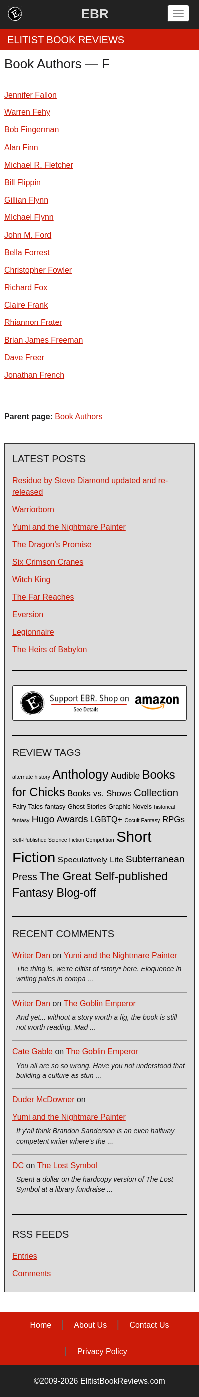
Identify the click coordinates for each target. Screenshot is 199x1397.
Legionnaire (33, 632)
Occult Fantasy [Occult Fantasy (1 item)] (142, 820)
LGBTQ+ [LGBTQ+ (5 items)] (106, 819)
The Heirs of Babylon (49, 649)
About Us (90, 1325)
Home (40, 1325)
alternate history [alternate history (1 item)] (31, 777)
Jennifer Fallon (30, 95)
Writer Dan (31, 955)
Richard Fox (25, 287)
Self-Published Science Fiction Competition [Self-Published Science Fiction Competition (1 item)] (63, 840)
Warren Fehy (27, 112)
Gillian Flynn (26, 200)
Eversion (27, 614)
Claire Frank (26, 305)
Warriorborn (33, 509)
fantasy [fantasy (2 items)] (55, 806)
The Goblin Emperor (100, 1003)
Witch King (31, 579)
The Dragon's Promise (52, 544)
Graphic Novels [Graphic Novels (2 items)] (130, 806)
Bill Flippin (22, 182)
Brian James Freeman (43, 340)
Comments (31, 1273)
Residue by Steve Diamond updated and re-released (90, 486)
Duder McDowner (43, 1099)
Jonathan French (34, 375)
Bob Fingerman (31, 129)
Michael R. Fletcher (38, 165)
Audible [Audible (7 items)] (125, 776)
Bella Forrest (27, 252)
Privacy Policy (102, 1351)
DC (18, 1165)
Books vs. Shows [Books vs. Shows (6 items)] (99, 793)
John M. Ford (27, 235)
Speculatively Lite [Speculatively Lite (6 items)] (90, 859)
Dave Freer (24, 357)
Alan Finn (21, 147)
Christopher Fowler (38, 270)
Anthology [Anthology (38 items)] (80, 774)
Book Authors (78, 416)
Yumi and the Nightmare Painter (69, 527)
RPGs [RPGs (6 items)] (173, 819)
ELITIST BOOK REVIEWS (65, 40)
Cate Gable (32, 1051)
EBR (95, 13)
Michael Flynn (29, 217)
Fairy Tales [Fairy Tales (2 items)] (27, 806)
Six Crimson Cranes (47, 562)
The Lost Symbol (67, 1165)
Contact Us (149, 1325)
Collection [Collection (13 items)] (156, 792)
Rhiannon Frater (33, 322)
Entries (24, 1256)
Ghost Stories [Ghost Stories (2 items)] (87, 806)
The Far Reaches (43, 597)
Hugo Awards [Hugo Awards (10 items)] (60, 819)
